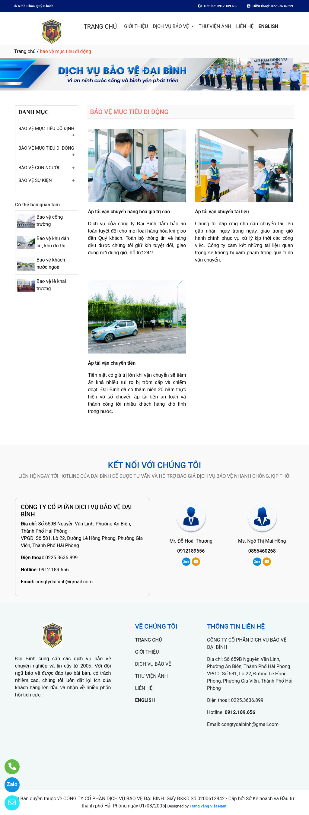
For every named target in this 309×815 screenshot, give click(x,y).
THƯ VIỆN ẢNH (215, 26)
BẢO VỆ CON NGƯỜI (38, 167)
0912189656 (191, 551)
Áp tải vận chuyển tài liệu (222, 211)
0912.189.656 (53, 569)
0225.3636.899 (61, 557)
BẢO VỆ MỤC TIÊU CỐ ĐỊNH (46, 128)
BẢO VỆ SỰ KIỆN (35, 180)
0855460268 (262, 551)
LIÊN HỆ (245, 26)
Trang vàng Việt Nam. (208, 806)
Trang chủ (25, 51)
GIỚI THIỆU (136, 26)
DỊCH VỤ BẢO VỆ (171, 26)
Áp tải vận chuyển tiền (112, 363)
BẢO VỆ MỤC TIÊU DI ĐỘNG (46, 148)
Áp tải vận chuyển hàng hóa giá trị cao (129, 211)
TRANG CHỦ (100, 26)
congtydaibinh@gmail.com (64, 582)
